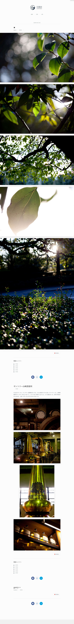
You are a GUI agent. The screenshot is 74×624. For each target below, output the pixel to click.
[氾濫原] (37, 7)
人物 (42, 14)
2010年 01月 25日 (37, 22)
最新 (32, 14)
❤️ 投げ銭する (56, 353)
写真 (37, 14)
